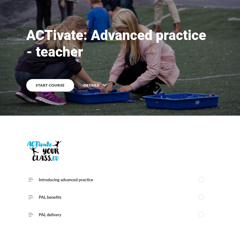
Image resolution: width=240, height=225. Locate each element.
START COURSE (50, 85)
